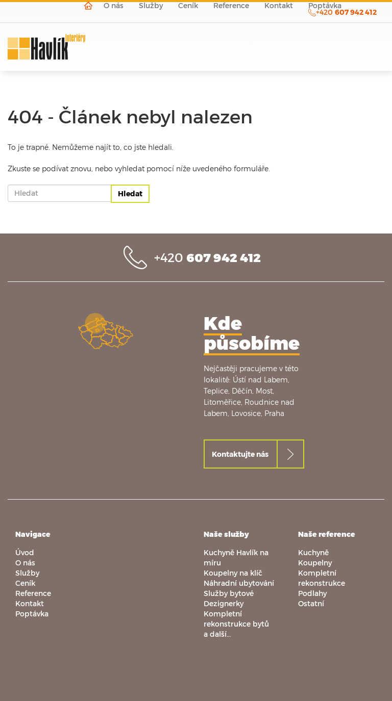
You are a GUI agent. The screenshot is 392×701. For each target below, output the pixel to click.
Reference (33, 593)
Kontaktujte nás (240, 454)
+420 (207, 257)
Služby (27, 572)
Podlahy (312, 593)
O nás (25, 562)
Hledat (130, 193)
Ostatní (311, 603)
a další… (217, 634)
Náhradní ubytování (239, 583)
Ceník (25, 583)
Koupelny (315, 562)
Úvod (24, 552)
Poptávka (31, 613)
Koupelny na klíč (233, 572)
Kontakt (29, 603)
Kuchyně (313, 552)
